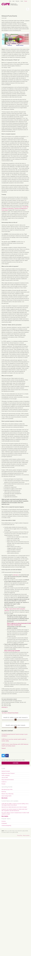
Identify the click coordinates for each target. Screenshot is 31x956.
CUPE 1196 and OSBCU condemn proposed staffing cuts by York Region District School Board (15, 804)
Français (25, 1)
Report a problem (26, 835)
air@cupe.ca (16, 575)
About (13, 1)
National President (6, 771)
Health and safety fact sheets (15, 725)
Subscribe (15, 763)
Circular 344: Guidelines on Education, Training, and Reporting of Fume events (15, 208)
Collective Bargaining (6, 825)
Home (10, 1)
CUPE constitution (6, 775)
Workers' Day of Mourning (7, 793)
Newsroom (17, 1)
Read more (15, 720)
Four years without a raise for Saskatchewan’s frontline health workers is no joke (15, 813)
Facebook (7, 755)
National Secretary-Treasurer (8, 773)
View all (3, 748)
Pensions (4, 821)
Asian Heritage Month (6, 795)
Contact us (4, 781)
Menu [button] (28, 9)
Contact (22, 1)
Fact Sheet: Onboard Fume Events (10, 712)
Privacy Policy (19, 835)
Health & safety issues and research (15, 717)
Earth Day (4, 791)
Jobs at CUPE (5, 777)
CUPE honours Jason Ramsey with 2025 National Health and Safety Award (15, 745)
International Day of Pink (7, 789)
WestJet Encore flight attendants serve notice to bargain (14, 807)
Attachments (5, 711)
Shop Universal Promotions (8, 779)
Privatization (4, 823)
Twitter (3, 755)
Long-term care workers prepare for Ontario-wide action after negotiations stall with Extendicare (14, 810)
